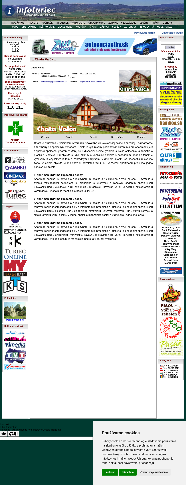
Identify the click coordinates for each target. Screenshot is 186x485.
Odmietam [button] (128, 472)
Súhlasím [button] (110, 472)
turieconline (171, 69)
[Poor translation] (13, 434)
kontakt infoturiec (170, 18)
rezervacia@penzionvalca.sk (53, 82)
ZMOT (171, 61)
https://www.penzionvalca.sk (92, 82)
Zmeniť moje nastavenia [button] (154, 472)
